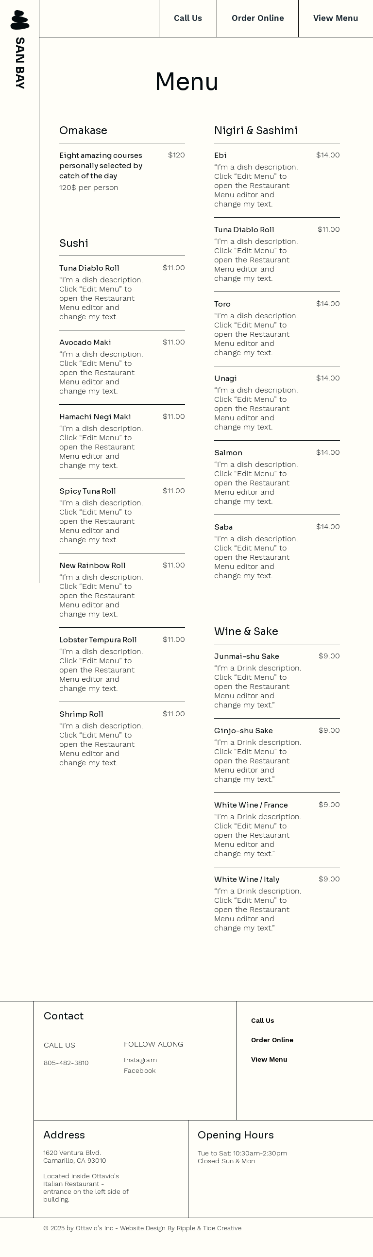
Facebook (139, 1070)
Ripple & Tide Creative (209, 1228)
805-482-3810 (66, 1063)
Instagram (140, 1060)
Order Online (272, 1040)
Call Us (262, 1020)
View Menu (269, 1059)
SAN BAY (20, 63)
